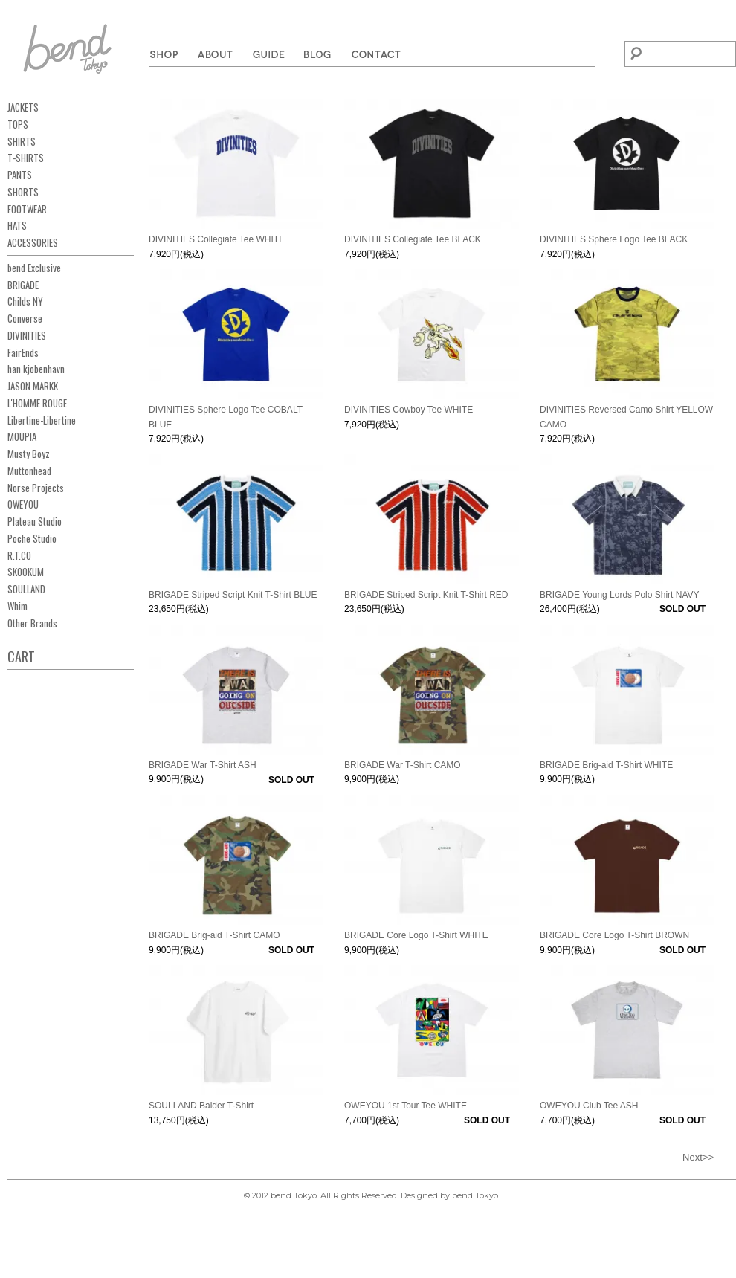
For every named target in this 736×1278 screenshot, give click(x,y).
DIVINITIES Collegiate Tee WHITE (217, 239)
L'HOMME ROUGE (37, 403)
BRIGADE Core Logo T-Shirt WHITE (416, 935)
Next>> (698, 1157)
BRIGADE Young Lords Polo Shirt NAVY (620, 595)
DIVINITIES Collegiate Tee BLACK (412, 239)
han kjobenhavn (36, 368)
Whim (17, 605)
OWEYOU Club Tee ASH (589, 1105)
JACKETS (23, 107)
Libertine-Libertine (41, 420)
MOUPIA (21, 436)
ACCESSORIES (32, 242)
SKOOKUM (25, 571)
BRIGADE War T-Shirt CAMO (402, 765)
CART (21, 656)
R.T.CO (19, 555)
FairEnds (23, 352)
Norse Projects (35, 487)
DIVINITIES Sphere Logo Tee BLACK (614, 239)
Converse (24, 318)
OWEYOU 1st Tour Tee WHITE (405, 1105)
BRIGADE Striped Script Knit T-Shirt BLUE (233, 595)
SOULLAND (26, 588)
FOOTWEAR (27, 208)
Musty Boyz (28, 453)
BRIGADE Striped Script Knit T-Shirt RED (426, 595)
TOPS (17, 124)
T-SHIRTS (25, 157)
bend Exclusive (34, 267)
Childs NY (25, 301)
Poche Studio (32, 538)
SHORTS (23, 191)
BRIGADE (23, 284)
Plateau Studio (34, 521)
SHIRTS (21, 141)
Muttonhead (29, 470)
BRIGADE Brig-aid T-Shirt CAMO (214, 935)
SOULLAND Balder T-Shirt (201, 1105)
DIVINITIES (26, 335)
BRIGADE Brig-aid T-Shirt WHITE (606, 765)
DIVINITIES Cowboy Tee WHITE (408, 409)
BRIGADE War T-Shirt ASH (202, 765)
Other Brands (32, 623)
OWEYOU (23, 504)
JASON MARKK (32, 385)
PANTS (19, 174)
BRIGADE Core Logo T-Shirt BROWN (614, 935)
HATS (17, 225)
